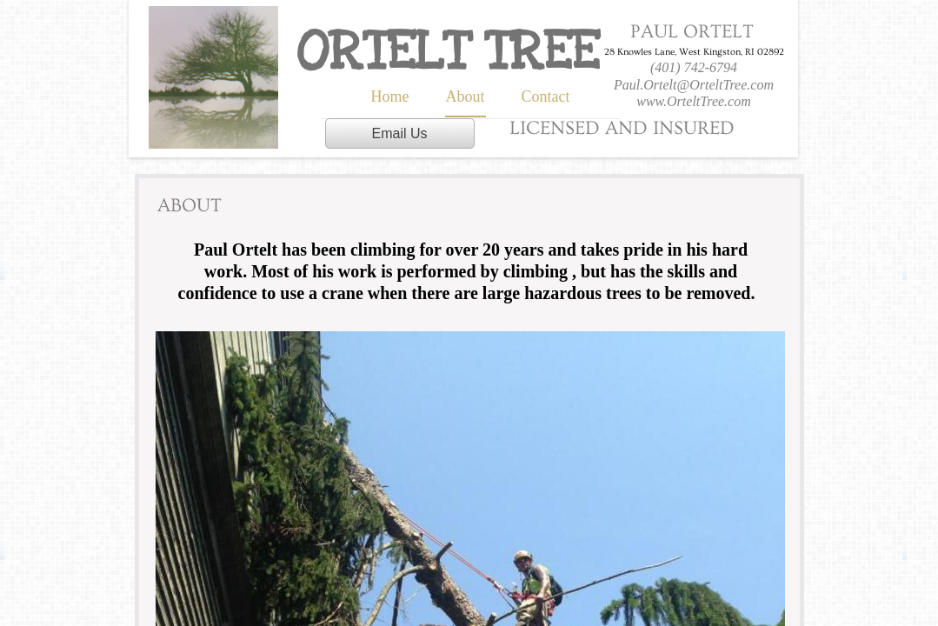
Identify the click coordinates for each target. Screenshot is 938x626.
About (465, 96)
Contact (546, 96)
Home (390, 96)
